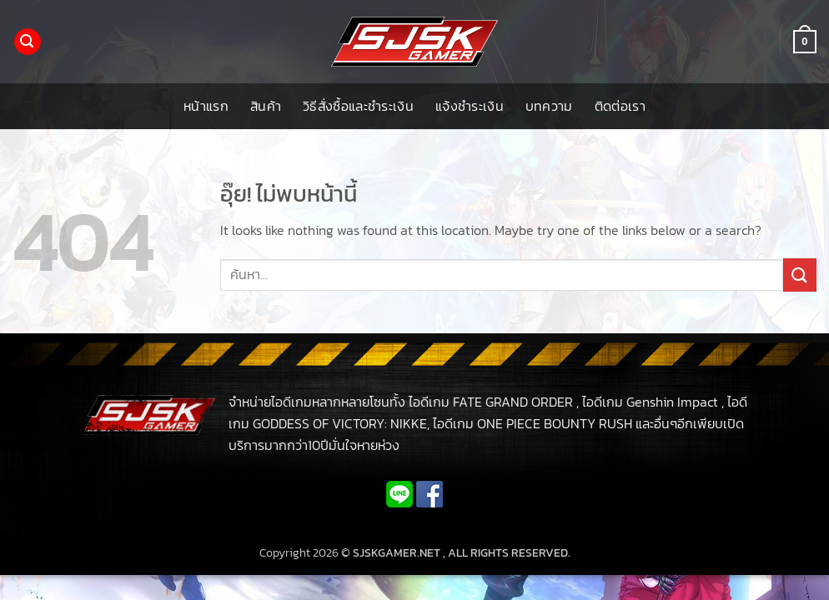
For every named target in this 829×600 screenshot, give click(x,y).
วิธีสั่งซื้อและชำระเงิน (358, 106)
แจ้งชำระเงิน (469, 106)
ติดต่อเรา (620, 106)
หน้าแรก (206, 106)
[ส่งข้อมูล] (799, 274)
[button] (27, 42)
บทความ (549, 106)
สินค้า (265, 106)
